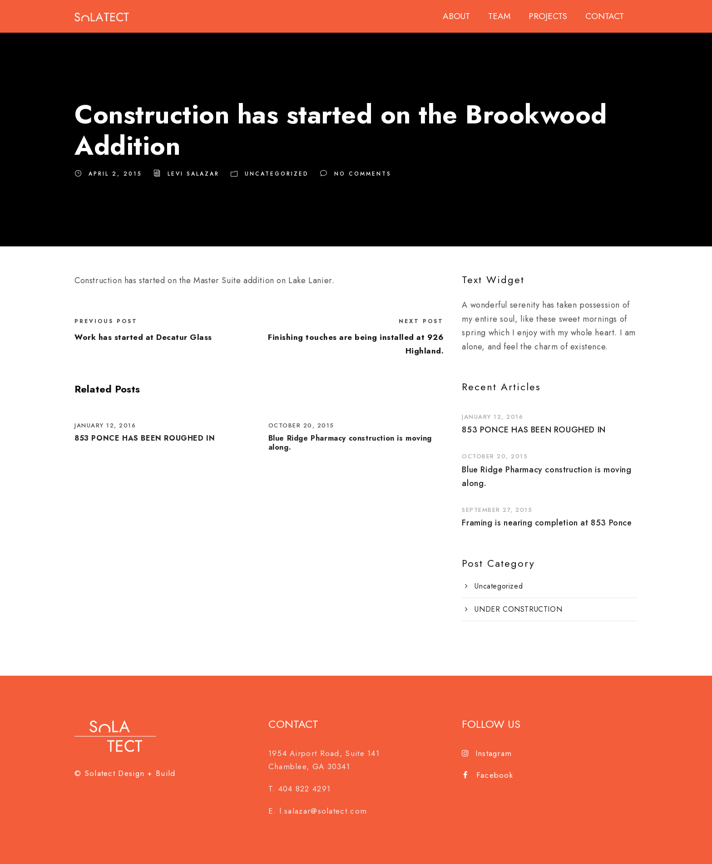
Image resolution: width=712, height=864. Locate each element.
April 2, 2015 (115, 174)
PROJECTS (548, 16)
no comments (362, 174)
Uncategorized (277, 174)
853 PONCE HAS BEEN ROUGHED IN (144, 438)
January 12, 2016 (105, 425)
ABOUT (456, 16)
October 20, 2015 (301, 425)
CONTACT (604, 16)
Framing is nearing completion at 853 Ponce (547, 523)
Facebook (488, 775)
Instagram (487, 753)
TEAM (499, 16)
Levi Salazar (193, 174)
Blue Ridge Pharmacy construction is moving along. (350, 442)
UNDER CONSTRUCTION (518, 609)
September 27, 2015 (497, 510)
